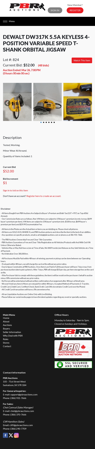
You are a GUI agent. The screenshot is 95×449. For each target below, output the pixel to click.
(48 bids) (43, 65)
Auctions (7, 325)
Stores (6, 342)
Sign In (55, 10)
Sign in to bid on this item (15, 190)
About (6, 321)
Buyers (6, 328)
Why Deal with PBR (13, 335)
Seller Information (12, 332)
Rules (5, 339)
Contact (7, 346)
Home (6, 317)
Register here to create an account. (43, 196)
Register (75, 10)
